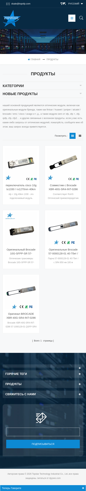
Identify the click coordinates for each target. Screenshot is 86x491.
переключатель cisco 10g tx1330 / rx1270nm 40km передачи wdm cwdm (21, 187)
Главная (34, 59)
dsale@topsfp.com (18, 3)
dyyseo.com (55, 478)
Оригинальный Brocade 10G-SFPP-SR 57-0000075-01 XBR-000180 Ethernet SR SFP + (21, 251)
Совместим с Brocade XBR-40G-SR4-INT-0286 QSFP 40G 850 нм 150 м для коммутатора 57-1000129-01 (63, 187)
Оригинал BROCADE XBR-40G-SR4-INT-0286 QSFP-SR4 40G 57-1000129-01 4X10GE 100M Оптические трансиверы (21, 316)
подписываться (43, 444)
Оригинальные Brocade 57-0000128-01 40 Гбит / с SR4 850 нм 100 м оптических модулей (63, 251)
